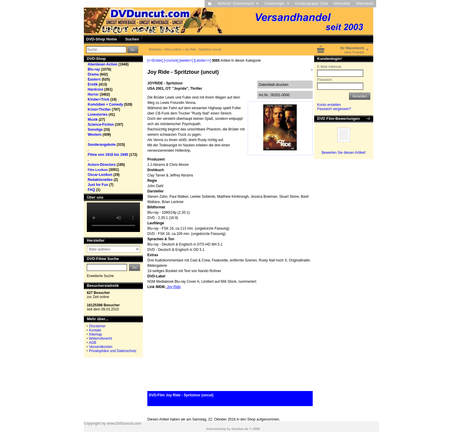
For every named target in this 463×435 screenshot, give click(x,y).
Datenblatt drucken (273, 85)
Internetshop (216, 429)
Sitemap (95, 334)
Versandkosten (100, 347)
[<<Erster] (155, 60)
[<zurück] (171, 60)
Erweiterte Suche (100, 276)
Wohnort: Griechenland (238, 3)
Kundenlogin (277, 3)
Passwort (324, 80)
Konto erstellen (329, 105)
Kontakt (95, 330)
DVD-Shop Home (101, 39)
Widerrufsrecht (100, 338)
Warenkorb (364, 3)
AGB (92, 343)
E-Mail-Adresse (329, 67)
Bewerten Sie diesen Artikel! (344, 153)
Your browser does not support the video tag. (113, 217)
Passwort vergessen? (334, 109)
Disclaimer (97, 326)
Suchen (132, 39)
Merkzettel (342, 3)
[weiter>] (186, 60)
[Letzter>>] (202, 60)
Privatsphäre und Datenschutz (112, 351)
